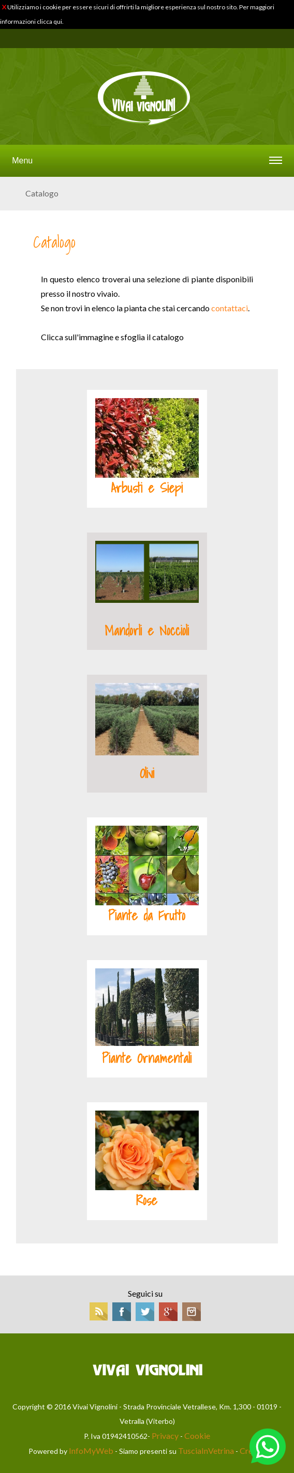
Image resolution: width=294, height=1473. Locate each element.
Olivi (147, 773)
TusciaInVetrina (206, 1450)
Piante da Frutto (146, 915)
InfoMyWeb (91, 1450)
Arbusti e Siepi (147, 488)
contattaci (229, 308)
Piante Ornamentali (147, 1058)
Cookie (197, 1435)
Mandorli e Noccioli (147, 630)
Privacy (165, 1435)
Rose (146, 1200)
